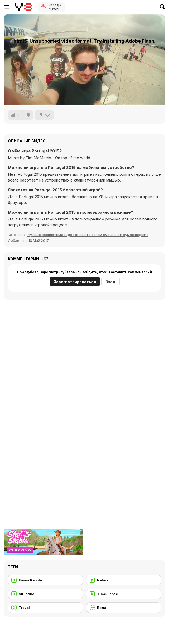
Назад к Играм (55, 7)
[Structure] (45, 594)
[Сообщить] (44, 115)
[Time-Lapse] (123, 594)
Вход (110, 281)
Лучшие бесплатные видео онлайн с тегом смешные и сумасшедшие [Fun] (87, 235)
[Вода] (123, 607)
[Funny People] (45, 580)
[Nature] (123, 580)
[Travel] (45, 607)
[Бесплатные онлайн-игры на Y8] (23, 7)
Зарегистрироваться (75, 281)
